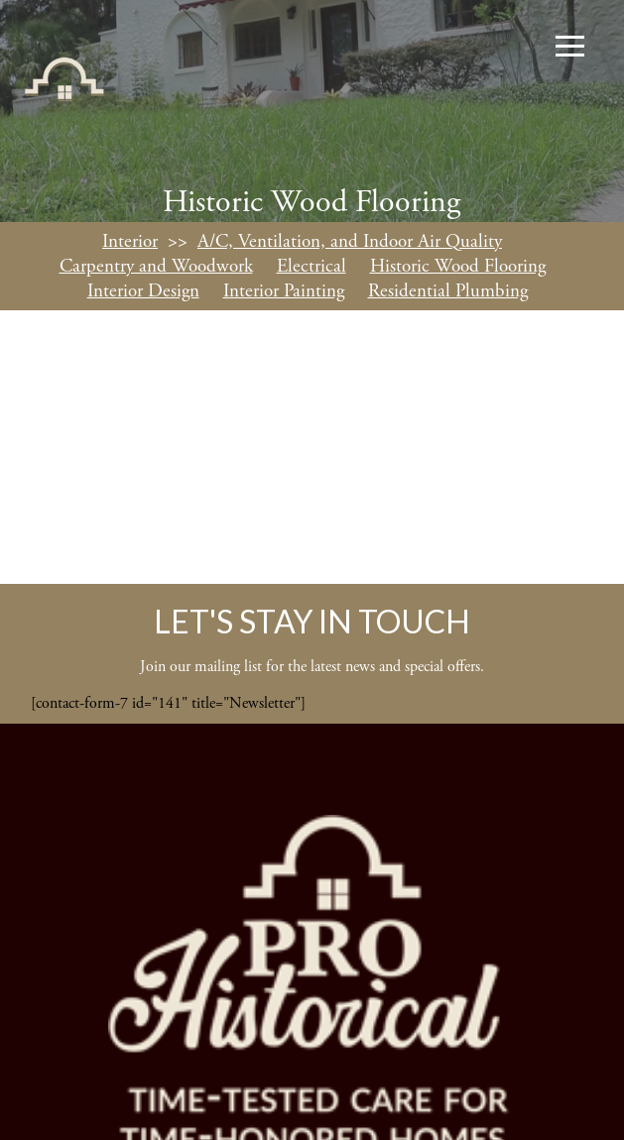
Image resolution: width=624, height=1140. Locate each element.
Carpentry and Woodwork (156, 267)
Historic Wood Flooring (458, 267)
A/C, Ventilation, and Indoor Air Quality (349, 242)
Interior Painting (283, 291)
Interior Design (143, 291)
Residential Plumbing (448, 291)
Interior (130, 242)
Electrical (311, 267)
